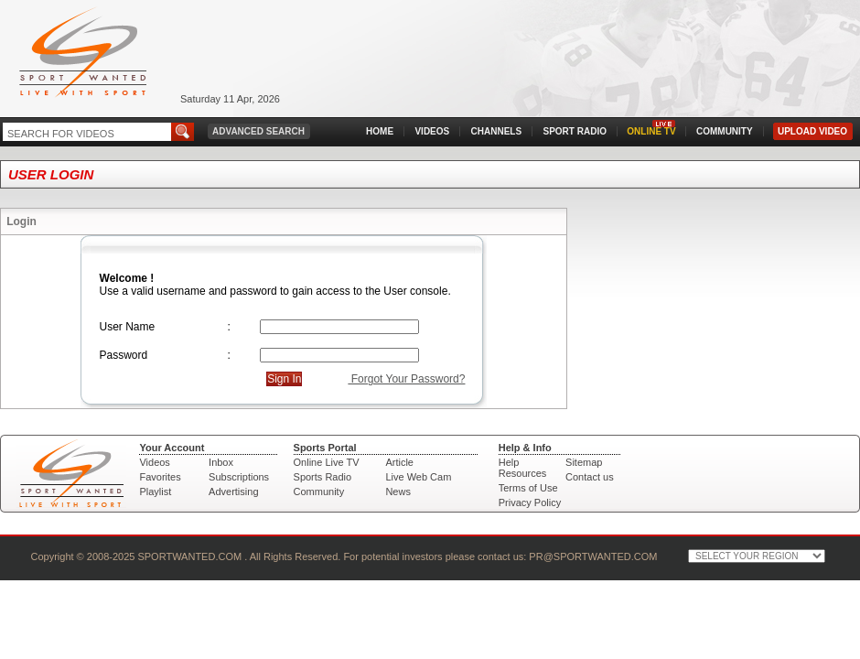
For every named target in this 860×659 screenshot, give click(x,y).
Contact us (589, 476)
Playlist (155, 491)
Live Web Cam (418, 476)
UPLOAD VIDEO (812, 131)
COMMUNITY (724, 131)
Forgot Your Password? (406, 379)
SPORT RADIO (575, 131)
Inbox (221, 462)
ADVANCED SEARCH (258, 131)
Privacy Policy (530, 502)
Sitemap (583, 462)
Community (319, 491)
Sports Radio (323, 476)
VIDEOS (431, 131)
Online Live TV (327, 462)
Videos (154, 462)
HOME (379, 131)
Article (399, 462)
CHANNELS (496, 131)
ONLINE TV (651, 131)
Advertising (233, 491)
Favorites (159, 476)
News (398, 491)
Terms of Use (528, 487)
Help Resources (523, 468)
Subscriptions (239, 476)
